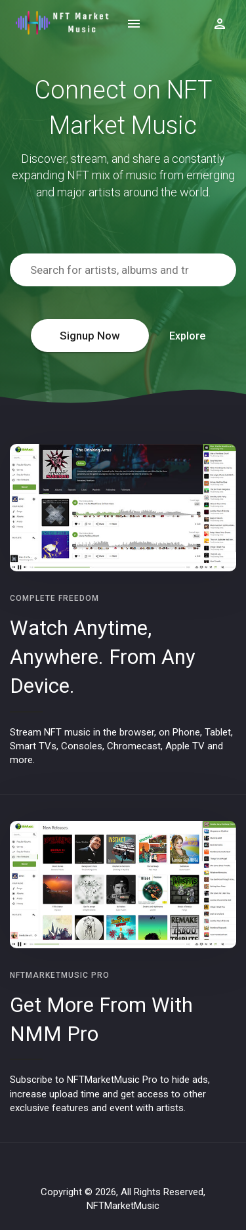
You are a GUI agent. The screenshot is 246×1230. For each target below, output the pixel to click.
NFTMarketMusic (123, 1206)
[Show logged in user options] (220, 23)
